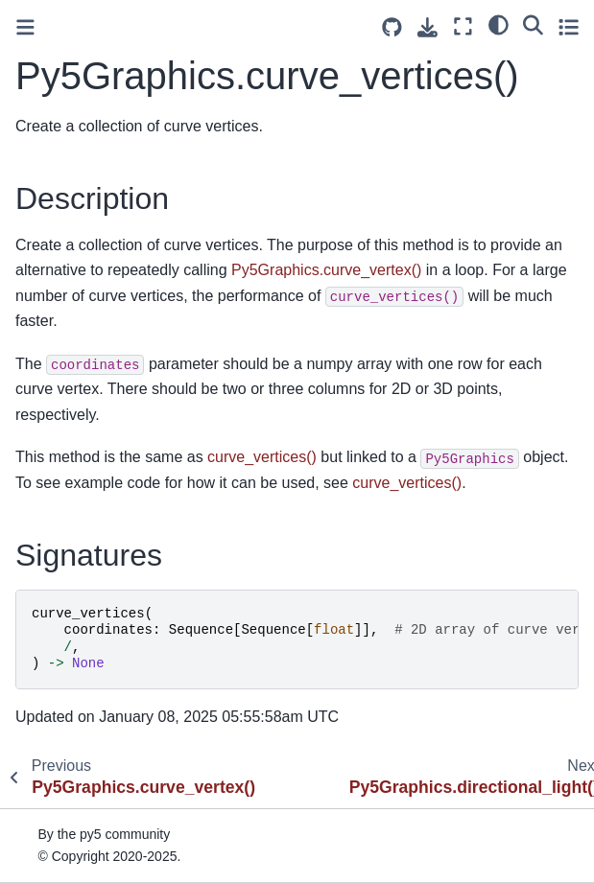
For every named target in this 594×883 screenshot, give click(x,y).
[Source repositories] (392, 27)
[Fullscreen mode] (463, 26)
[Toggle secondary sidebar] (568, 26)
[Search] (533, 24)
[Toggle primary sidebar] (25, 27)
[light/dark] (498, 24)
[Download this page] (427, 27)
